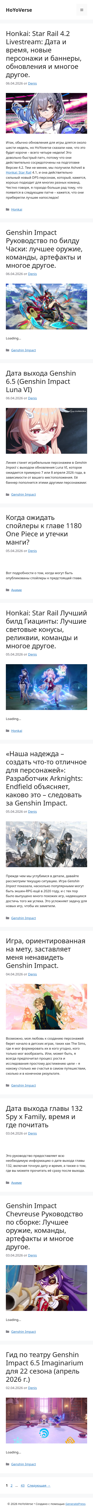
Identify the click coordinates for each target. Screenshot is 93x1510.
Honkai (16, 209)
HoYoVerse (19, 9)
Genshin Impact (23, 350)
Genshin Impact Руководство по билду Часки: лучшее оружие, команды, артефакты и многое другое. (44, 249)
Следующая (39, 1485)
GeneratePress (75, 1504)
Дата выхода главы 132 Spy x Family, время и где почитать (44, 1116)
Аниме (16, 590)
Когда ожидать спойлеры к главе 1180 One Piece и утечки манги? (44, 530)
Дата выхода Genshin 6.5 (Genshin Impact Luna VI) (41, 381)
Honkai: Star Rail (18, 172)
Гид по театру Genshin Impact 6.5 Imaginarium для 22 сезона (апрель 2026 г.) (44, 1367)
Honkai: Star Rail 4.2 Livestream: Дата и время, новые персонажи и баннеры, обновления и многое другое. (44, 54)
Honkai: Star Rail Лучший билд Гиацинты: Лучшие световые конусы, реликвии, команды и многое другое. (46, 629)
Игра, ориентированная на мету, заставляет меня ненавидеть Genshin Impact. (46, 953)
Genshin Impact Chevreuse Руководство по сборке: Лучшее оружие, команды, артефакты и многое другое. (44, 1226)
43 (23, 1485)
